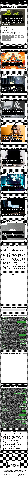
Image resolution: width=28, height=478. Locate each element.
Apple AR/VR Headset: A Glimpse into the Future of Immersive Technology (14, 257)
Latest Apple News (15, 465)
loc (14, 335)
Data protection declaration (20, 476)
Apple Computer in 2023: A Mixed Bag (14, 261)
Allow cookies (7, 475)
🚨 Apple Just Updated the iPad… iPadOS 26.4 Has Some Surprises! (13, 439)
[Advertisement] (14, 290)
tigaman (17, 466)
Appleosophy (17, 33)
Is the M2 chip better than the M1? (14, 254)
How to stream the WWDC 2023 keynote (14, 6)
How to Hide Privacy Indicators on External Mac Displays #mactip (13, 443)
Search (25, 310)
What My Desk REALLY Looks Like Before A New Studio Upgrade (12, 447)
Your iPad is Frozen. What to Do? (13, 255)
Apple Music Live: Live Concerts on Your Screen (14, 269)
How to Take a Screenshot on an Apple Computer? (14, 262)
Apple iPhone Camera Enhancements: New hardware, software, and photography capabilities (13, 252)
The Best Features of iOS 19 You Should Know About (13, 248)
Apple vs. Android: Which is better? (14, 259)
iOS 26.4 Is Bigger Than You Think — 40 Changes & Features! (14, 437)
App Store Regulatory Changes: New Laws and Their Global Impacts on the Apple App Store (14, 266)
